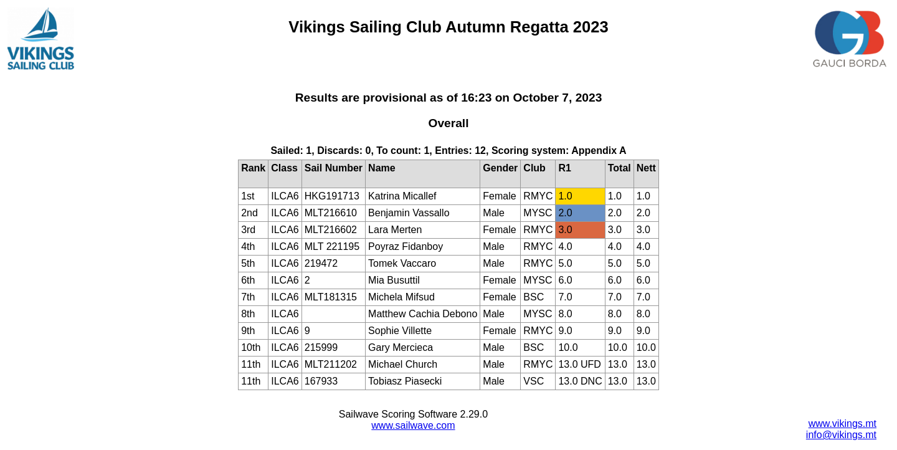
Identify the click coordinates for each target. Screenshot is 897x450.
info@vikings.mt (841, 434)
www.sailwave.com (413, 425)
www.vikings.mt (842, 423)
